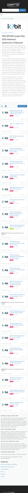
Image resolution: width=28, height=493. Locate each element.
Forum (2, 471)
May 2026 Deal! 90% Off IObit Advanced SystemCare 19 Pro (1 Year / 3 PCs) (17, 112)
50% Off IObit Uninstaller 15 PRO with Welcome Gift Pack (17, 390)
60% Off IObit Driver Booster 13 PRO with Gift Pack (17, 362)
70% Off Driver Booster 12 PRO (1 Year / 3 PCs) (16, 378)
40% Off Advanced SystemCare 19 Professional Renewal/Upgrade (17, 256)
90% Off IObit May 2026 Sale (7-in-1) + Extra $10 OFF (17, 225)
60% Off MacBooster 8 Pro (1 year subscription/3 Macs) (17, 311)
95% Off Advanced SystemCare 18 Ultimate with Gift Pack (17, 269)
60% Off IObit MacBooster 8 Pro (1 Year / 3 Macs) (17, 336)
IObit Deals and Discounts (7, 466)
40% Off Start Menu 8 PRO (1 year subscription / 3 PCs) (17, 295)
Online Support (4, 469)
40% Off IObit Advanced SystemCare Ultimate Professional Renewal (16, 283)
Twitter (2, 476)
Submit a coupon (22, 106)
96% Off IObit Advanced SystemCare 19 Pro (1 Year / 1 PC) (17, 163)
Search (22, 10)
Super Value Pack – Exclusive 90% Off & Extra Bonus (17, 188)
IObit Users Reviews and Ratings (9, 464)
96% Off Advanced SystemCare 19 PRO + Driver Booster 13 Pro (17, 243)
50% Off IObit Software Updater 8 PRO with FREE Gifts (16, 349)
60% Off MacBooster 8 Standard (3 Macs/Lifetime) (17, 324)
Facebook (3, 474)
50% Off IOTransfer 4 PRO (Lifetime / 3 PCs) (16, 403)
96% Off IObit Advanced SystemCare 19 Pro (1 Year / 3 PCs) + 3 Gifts (17, 150)
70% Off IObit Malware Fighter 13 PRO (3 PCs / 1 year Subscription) (16, 213)
